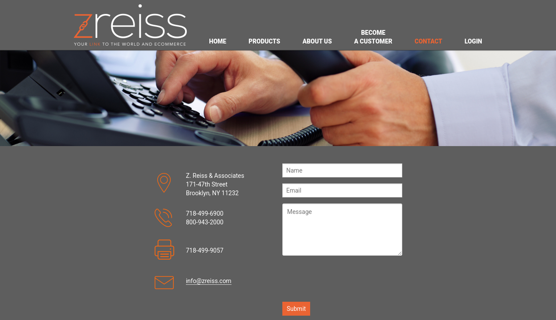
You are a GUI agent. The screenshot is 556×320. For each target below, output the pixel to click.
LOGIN (473, 41)
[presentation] (348, 279)
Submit (296, 308)
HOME (217, 41)
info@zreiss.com (209, 280)
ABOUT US (317, 41)
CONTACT (428, 41)
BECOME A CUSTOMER (373, 37)
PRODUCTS (264, 41)
